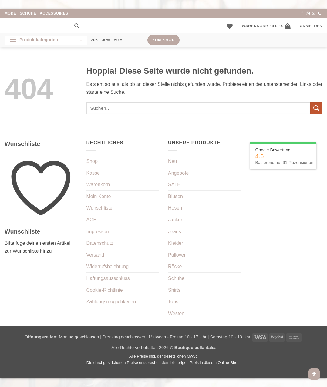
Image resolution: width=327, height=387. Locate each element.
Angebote (178, 173)
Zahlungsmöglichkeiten (111, 301)
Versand (95, 254)
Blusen (175, 196)
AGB (91, 219)
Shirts (174, 290)
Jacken (176, 219)
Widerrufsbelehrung (107, 266)
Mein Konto (98, 196)
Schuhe (176, 278)
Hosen (175, 207)
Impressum (98, 231)
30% (106, 40)
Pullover (177, 254)
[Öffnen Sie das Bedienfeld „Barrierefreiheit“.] (314, 374)
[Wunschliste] (230, 26)
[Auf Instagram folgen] (308, 14)
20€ (94, 40)
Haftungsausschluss (108, 278)
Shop (92, 161)
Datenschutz (99, 243)
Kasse (93, 173)
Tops (173, 301)
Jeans (174, 231)
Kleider (175, 243)
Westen (176, 313)
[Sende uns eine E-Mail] (313, 14)
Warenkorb (98, 184)
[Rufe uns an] (319, 14)
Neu (172, 161)
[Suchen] (76, 26)
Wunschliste (99, 207)
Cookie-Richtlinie (104, 290)
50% (118, 40)
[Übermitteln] (316, 108)
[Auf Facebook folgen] (302, 14)
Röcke (175, 266)
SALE (174, 184)
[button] (266, 26)
